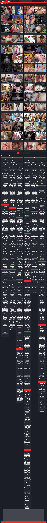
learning (27, 329)
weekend (42, 379)
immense (21, 360)
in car (18, 381)
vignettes (43, 319)
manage (26, 387)
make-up (29, 357)
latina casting (27, 308)
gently (18, 248)
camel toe (11, 167)
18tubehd (6, 197)
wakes (43, 331)
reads (36, 230)
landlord (25, 295)
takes (43, 170)
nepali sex (29, 425)
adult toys (5, 240)
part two (36, 202)
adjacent (4, 233)
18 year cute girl (5, 175)
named (28, 396)
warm (43, 342)
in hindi (22, 389)
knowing (26, 272)
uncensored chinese (42, 211)
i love (22, 352)
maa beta (28, 334)
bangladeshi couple (5, 329)
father (20, 215)
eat (13, 279)
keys (29, 240)
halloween (18, 300)
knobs (28, 267)
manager (29, 387)
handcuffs (22, 306)
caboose (11, 159)
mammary (29, 381)
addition (7, 230)
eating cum (12, 284)
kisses (28, 254)
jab (24, 159)
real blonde (34, 235)
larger (26, 300)
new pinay (27, 444)
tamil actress (43, 178)
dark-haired (12, 230)
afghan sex (3, 259)
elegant (11, 321)
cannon (11, 178)
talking (40, 175)
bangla (3, 313)
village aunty (42, 322)
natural (28, 401)
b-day (4, 271)
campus (14, 170)
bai (2, 287)
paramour (33, 194)
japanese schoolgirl (27, 212)
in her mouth (19, 387)
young (44, 391)
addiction (3, 230)
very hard (43, 292)
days (14, 240)
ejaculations (11, 316)
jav (25, 226)
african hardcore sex (5, 262)
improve (22, 376)
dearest (14, 243)
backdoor (3, 282)
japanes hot (25, 175)
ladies (28, 284)
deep (10, 251)
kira (28, 251)
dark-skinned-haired (12, 233)
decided (11, 248)
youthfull (43, 407)
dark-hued (12, 232)
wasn (43, 349)
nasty (28, 399)
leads (28, 321)
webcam (42, 368)
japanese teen (27, 218)
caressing (11, 189)
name (25, 396)
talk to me (40, 173)
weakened (40, 357)
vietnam (43, 316)
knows (29, 272)
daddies (14, 214)
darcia (14, 227)
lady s (26, 287)
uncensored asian (42, 209)
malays (29, 368)
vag (40, 266)
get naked (19, 264)
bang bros (3, 306)
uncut (43, 219)
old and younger (27, 477)
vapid (43, 276)
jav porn (29, 228)
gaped (20, 233)
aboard (3, 211)
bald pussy (4, 290)
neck (28, 417)
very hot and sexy (42, 295)
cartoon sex (12, 199)
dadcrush (11, 214)
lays (25, 319)
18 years (5, 189)
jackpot (27, 159)
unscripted (40, 256)
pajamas (36, 170)
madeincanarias (27, 344)
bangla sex (5, 321)
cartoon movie (12, 197)
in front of (21, 384)
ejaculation (12, 314)
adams (6, 227)
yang (39, 385)
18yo (3, 199)
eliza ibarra (11, 324)
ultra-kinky (44, 203)
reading (33, 230)
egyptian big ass (12, 308)
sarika (33, 292)
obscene (28, 453)
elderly (10, 319)
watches (44, 352)
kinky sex (26, 251)
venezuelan (40, 279)
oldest (29, 488)
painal (33, 165)
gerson (22, 259)
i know (17, 352)
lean (25, 324)
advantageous (5, 251)
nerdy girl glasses (27, 430)
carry (12, 191)
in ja (18, 392)
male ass (25, 376)
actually (4, 227)
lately (25, 303)
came (14, 165)
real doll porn (33, 243)
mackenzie (28, 336)
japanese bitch (27, 183)
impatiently (19, 365)
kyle (29, 278)
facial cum (20, 170)
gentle (18, 246)
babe (6, 271)
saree (33, 290)
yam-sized (41, 383)
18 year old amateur (5, 178)
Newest (12, 1)
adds (6, 232)
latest (29, 303)
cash (12, 204)
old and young (27, 474)
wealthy (44, 357)
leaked (29, 322)
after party (5, 264)
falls (17, 181)
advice (7, 254)
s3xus (34, 271)
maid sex (28, 352)
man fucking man (27, 384)
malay (29, 363)
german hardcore (20, 251)
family (17, 183)
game (19, 222)
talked (43, 173)
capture (13, 181)
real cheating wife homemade (34, 237)
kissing (27, 256)
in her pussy (18, 389)
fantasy (21, 204)
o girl (25, 451)
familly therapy (21, 181)
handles (21, 311)
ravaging (36, 225)
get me (21, 262)
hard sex (18, 345)
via (44, 308)
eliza (14, 322)
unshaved (44, 256)
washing (41, 349)
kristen (25, 278)
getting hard (19, 270)
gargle (21, 238)
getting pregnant (20, 275)
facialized (21, 173)
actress (6, 225)
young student (42, 401)
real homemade (34, 246)
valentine (43, 271)
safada (33, 274)
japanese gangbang (27, 189)
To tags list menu (17, 1)
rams (33, 219)
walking (41, 334)
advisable (4, 256)
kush (27, 278)
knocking (29, 270)
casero (13, 202)
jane (27, 165)
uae (40, 187)
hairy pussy (18, 298)
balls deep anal (5, 300)
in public (18, 397)
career (12, 186)
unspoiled (40, 259)
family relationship (20, 186)
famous (21, 199)
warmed (44, 344)
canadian (14, 175)
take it (42, 167)
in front (18, 384)
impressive (18, 376)
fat (19, 210)
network (29, 433)
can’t (11, 181)
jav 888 (28, 226)
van (43, 274)
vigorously (40, 321)
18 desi (7, 162)
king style (29, 248)
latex (24, 306)
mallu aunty (25, 379)
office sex (29, 464)
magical (25, 350)
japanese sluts (27, 215)
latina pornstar (27, 311)
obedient (28, 451)
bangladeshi (5, 327)
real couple (34, 238)
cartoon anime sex (12, 194)
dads (10, 219)
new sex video (27, 446)
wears (40, 360)
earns (10, 276)
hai (18, 282)
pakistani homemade (34, 178)
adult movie (6, 238)
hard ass (20, 327)
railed (32, 214)
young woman (42, 404)
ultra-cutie (40, 203)
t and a (41, 159)
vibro (43, 311)
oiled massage (28, 469)
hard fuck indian (20, 335)
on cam (29, 493)
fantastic (18, 204)
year (44, 385)
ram (33, 217)
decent (11, 246)
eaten (11, 282)
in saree (21, 397)
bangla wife (5, 324)
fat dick (21, 212)
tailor (43, 165)
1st (6, 202)
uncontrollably (42, 217)
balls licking (3, 303)
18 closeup (3, 162)
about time (6, 211)
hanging (22, 314)
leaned (28, 324)
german (21, 248)
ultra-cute (43, 201)
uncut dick (42, 222)
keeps (26, 238)
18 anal (7, 159)
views (40, 319)
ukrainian (43, 190)
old (26, 472)
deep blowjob (12, 254)
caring (14, 189)
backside (3, 284)
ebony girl (12, 295)
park (35, 197)
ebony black (12, 292)
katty (29, 235)
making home (27, 360)
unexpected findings (42, 238)
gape (22, 232)
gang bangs (19, 227)
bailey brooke (6, 287)
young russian (42, 399)
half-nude (22, 298)
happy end (21, 319)
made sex (27, 342)
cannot (14, 178)
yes (43, 388)
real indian (34, 248)
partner (36, 204)
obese (25, 453)
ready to (34, 232)
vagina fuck (42, 268)
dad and (13, 209)
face (21, 159)
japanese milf (27, 204)
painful (36, 165)
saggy (36, 274)
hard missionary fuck (19, 340)
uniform (44, 246)
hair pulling (18, 284)
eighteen (14, 311)
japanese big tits (27, 181)
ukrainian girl (42, 195)
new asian (28, 438)
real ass (37, 233)
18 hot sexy (5, 165)
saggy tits (33, 276)
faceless (21, 167)
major (26, 355)
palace (33, 183)
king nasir (25, 248)
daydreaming (11, 240)
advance (7, 248)
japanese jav (27, 199)
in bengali (18, 379)
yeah (42, 385)
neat (26, 417)
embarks (12, 327)
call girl (11, 162)
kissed (26, 254)
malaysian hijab (27, 371)
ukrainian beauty (42, 193)
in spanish (18, 400)
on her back (27, 496)
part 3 (33, 202)
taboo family (41, 162)
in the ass (20, 402)
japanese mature (27, 202)
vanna (41, 276)
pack (32, 159)
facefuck (21, 165)
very (44, 290)
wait (44, 326)
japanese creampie (27, 186)
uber (43, 187)
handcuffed (18, 306)
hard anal (21, 322)
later (27, 303)
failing (20, 175)
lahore (28, 287)
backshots (6, 282)
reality (36, 259)
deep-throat (12, 264)
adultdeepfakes (5, 243)
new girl (25, 439)
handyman (18, 314)
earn (10, 274)
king (25, 246)
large (25, 298)
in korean (21, 392)
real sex (37, 256)
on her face (27, 498)
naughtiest (28, 407)
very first (40, 292)
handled (18, 311)
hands (18, 313)
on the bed (27, 501)
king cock (28, 246)
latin (27, 306)
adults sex (3, 248)
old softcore (28, 482)
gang (22, 225)
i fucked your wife (20, 350)
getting (22, 267)
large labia (28, 298)
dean (11, 243)
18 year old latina (5, 181)
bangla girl (5, 316)
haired (21, 284)
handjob (20, 308)
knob (25, 267)
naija (27, 391)
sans (33, 287)
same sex (33, 282)
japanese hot (27, 197)
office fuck (25, 464)
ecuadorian (11, 300)
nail (29, 391)
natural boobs (27, 404)
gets (21, 264)
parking (33, 199)
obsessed (25, 456)
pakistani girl (34, 175)
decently (14, 246)
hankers (18, 316)
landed (27, 292)
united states (42, 251)
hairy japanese (20, 295)
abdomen (5, 206)
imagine (18, 360)
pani (37, 186)
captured (11, 183)
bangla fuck (5, 314)
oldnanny (28, 490)
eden (14, 300)
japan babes (27, 167)
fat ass (22, 210)
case (11, 202)
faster (17, 210)
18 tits (3, 173)
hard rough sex (20, 343)
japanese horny (27, 196)
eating (13, 282)
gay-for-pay (20, 243)
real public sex (34, 254)
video (44, 313)
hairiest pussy (19, 287)
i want (17, 355)
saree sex (36, 290)
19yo (4, 202)
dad (10, 209)
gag (21, 219)
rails (37, 214)
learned (28, 327)
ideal (19, 357)
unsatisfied (43, 254)
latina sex (27, 313)
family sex (20, 189)
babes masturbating (5, 274)
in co (21, 381)
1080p (2, 159)
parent (33, 196)
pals (32, 186)
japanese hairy (27, 194)
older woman (25, 488)
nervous (26, 431)
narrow (26, 399)
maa (25, 334)
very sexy (42, 300)
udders (40, 190)
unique (42, 248)
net (28, 431)
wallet (40, 336)
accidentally (5, 217)
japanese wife (27, 223)
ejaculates (12, 313)
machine (25, 336)
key (27, 240)
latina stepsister (27, 314)
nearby (29, 415)
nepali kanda (27, 423)
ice (22, 355)
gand (19, 225)
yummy (42, 409)
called (14, 162)
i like (19, 352)
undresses (42, 233)
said (36, 276)
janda (25, 165)
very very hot (42, 306)
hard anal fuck (20, 324)
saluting (36, 279)
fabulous (19, 159)
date (14, 235)
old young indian (27, 485)
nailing (28, 393)
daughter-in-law (11, 238)
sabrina (36, 271)
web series (42, 363)
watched (40, 352)
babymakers (5, 279)
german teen (18, 259)
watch (43, 350)
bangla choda (6, 313)
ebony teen (12, 298)
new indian (28, 439)
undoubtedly (41, 230)
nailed (26, 393)
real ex (37, 243)
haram (22, 321)
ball (6, 290)
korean (25, 275)
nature (25, 407)
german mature (20, 254)
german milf (19, 256)
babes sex (4, 276)
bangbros (6, 308)
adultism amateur (5, 246)
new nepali (29, 441)
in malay (18, 395)
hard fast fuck (19, 332)
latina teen (25, 316)
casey (10, 204)
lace (29, 282)
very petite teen (42, 298)
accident (3, 214)
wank (43, 336)
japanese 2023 (27, 178)
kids (24, 243)
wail (39, 326)
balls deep (5, 298)
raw (35, 227)
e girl (10, 271)
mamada (25, 381)
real (36, 232)
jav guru (26, 228)
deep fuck (12, 256)
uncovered (40, 219)
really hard (36, 262)
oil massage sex (27, 467)
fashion (20, 207)
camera (14, 167)
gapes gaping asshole (19, 235)
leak (26, 322)
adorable (3, 235)
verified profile (42, 287)
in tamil (21, 400)
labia (27, 282)
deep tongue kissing (12, 262)
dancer (11, 225)
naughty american (27, 412)
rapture (36, 222)
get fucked (18, 262)
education (11, 303)
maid (25, 352)
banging (3, 311)
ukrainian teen (42, 198)
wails (42, 326)
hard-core (21, 345)
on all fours (25, 493)
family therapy (20, 196)
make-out (25, 357)
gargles (18, 240)
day (14, 238)
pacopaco (33, 162)
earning (13, 274)
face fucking (19, 162)
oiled (24, 469)
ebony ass (12, 290)
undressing (42, 235)
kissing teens (25, 259)
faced (18, 165)
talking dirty (43, 175)
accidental (6, 214)
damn (11, 222)
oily (24, 472)
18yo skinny (6, 199)
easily (14, 276)
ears (12, 276)
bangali (3, 308)
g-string (19, 219)
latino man (29, 316)
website (40, 376)
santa (35, 287)
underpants (42, 225)
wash (43, 347)
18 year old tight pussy (5, 186)
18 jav (7, 167)
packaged (36, 159)
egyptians (11, 311)
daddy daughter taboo (12, 217)
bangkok (7, 311)
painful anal (33, 167)
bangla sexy (5, 322)
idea (17, 357)
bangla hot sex (5, 319)
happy (18, 319)
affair (6, 256)
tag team (41, 165)
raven (33, 227)
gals (17, 222)
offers (28, 461)
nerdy (27, 428)
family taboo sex (20, 194)
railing (34, 214)
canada (11, 175)
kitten (29, 262)
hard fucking (19, 337)
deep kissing (12, 259)
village (44, 321)
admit (6, 233)
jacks (29, 159)
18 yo (3, 197)
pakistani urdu (33, 181)
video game (40, 314)
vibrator (41, 311)
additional (4, 232)
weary (43, 360)
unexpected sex (42, 240)
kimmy (29, 243)
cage (14, 159)
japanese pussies (27, 210)
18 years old (5, 194)
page (36, 162)
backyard (7, 284)
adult (3, 238)
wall (43, 334)
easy (11, 279)
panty (35, 189)
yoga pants (40, 391)
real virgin (33, 259)
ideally (22, 357)
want (40, 339)
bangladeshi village (5, 335)
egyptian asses (12, 306)
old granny (25, 480)
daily (12, 219)
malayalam (25, 368)
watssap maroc (41, 355)
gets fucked (18, 267)
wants (40, 342)
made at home (27, 339)
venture (44, 279)
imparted (18, 363)
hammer (22, 300)
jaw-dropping (27, 231)
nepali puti (25, 425)
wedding (43, 376)
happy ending (18, 321)
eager (14, 271)
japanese (29, 175)
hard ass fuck (19, 329)
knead (29, 264)
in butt (21, 379)
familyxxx (18, 199)
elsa (14, 324)
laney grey (28, 295)
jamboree (29, 162)
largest (28, 300)
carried (10, 191)
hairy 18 (20, 290)
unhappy (40, 246)
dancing (14, 225)
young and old (42, 393)
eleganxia (14, 321)
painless (37, 167)
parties (33, 204)
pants (33, 189)
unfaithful (42, 243)
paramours (36, 194)
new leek (25, 441)
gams (17, 225)
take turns (41, 170)
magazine (28, 347)
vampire (41, 274)
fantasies (18, 202)
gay (17, 243)
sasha (36, 292)
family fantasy (21, 183)
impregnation (19, 371)
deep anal (13, 251)
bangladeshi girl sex (5, 332)
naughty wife (25, 415)
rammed (36, 217)
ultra (40, 201)
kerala (25, 240)
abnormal (6, 209)
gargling (21, 240)
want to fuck (43, 339)
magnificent (28, 350)
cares (15, 186)
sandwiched (34, 284)
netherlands (25, 433)
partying (36, 207)
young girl (42, 396)
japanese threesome (27, 220)
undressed (42, 232)
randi (35, 219)
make (28, 355)
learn (25, 327)
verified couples (42, 284)
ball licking (5, 292)
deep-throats (12, 267)
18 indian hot (3, 167)
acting (7, 222)
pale (35, 183)
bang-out (7, 306)
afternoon (5, 267)
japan (29, 165)
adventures (3, 254)
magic (25, 349)
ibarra (20, 355)
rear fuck (36, 264)
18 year (6, 173)
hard (18, 322)
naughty (27, 409)
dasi (12, 235)
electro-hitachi (14, 319)
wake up (41, 331)
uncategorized (42, 206)
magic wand (28, 349)
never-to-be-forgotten (27, 436)
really (32, 262)
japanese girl (27, 191)
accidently (5, 219)
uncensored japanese (42, 214)
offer (28, 459)
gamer (22, 222)
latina (29, 306)
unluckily (40, 254)
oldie (25, 490)
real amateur (33, 233)
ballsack (7, 303)
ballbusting (5, 295)
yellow (41, 388)
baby (6, 276)
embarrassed (12, 329)
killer (26, 243)
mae (25, 347)
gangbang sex (20, 230)
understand (42, 227)
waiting (40, 328)
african (7, 259)
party (33, 207)
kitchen (29, 259)
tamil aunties (42, 181)
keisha (28, 238)
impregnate (19, 368)
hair (20, 282)
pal (36, 181)
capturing (14, 183)
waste (40, 350)
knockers (25, 270)
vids (40, 316)
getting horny (19, 272)
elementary (11, 322)
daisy (14, 219)
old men (25, 482)
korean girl (28, 275)
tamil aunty (42, 183)
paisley (33, 170)
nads (25, 391)
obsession (29, 456)
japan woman (27, 173)
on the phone (27, 506)
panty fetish (34, 191)
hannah (21, 316)
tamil (39, 178)
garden (18, 238)
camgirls (11, 170)
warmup (41, 347)
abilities (3, 209)
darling (10, 235)
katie (26, 235)
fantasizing (21, 202)
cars (15, 191)
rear (32, 264)
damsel (14, 222)
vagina (43, 266)
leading (26, 321)
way (44, 355)
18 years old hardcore (5, 196)
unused (44, 259)
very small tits (42, 303)
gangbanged (18, 232)
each (12, 271)
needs (28, 420)
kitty (27, 264)
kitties (25, 264)
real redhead (33, 256)
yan (43, 383)
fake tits (22, 178)
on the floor (27, 504)
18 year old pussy (5, 183)
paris (33, 197)
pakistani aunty (34, 173)
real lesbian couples (34, 251)
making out (26, 363)
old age (29, 472)
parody (36, 199)
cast (14, 204)
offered (26, 461)
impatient (21, 363)
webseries (42, 373)
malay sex (27, 365)
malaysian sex (27, 373)
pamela (34, 186)
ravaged (33, 225)
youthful (40, 407)
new (25, 438)
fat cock (18, 212)
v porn (41, 263)
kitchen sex (26, 262)
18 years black (5, 191)
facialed (18, 173)
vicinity (40, 313)
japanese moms (27, 207)
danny (11, 227)
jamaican (25, 162)
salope (33, 279)
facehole (18, 167)
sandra (36, 282)
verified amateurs (42, 282)
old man (29, 480)
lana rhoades (26, 290)
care (9, 186)
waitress (43, 328)
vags (40, 271)
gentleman (21, 246)
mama (29, 379)
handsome (21, 313)
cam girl (11, 165)
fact (18, 175)
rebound (35, 267)
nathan (26, 401)
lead (29, 319)
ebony (12, 287)
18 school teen (5, 170)
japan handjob (27, 170)
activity (3, 225)
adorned (7, 235)
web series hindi (42, 365)
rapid (33, 222)
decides (14, 248)
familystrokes (19, 197)
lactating (26, 284)
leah (24, 322)
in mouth (21, 395)
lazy (27, 319)
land (29, 290)
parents (36, 196)
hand (21, 303)
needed (26, 420)
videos (44, 314)
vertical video (41, 290)
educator (14, 303)
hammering (18, 303)
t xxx (44, 159)
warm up (40, 344)
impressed (20, 373)
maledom (29, 376)
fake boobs (18, 178)
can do (13, 173)
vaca (43, 263)
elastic (14, 316)
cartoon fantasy (12, 196)
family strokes (19, 191)
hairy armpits (19, 292)
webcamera (42, 371)
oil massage (28, 466)
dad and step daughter (12, 211)
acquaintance (3, 222)
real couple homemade (34, 240)
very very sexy (41, 308)
